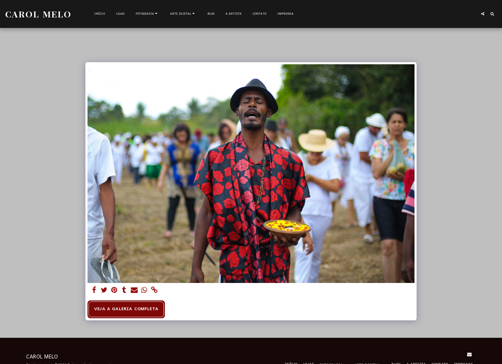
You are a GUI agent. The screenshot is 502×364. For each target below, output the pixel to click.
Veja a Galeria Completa (126, 309)
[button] (147, 14)
